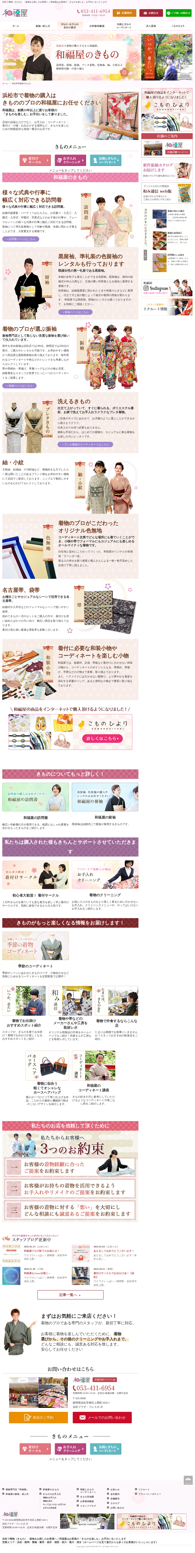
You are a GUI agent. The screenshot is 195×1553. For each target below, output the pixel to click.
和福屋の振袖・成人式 (17, 1494)
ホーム (5, 83)
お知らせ (115, 1489)
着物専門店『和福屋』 (17, 1489)
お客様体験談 (87, 1501)
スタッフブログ (88, 1506)
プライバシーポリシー (149, 1494)
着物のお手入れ (49, 1498)
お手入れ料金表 (49, 1508)
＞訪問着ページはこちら (20, 239)
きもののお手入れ (52, 1494)
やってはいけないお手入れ (54, 1504)
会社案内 (115, 1494)
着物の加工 (48, 1501)
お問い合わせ (117, 1508)
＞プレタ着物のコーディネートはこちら (85, 444)
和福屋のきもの (51, 1489)
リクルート (144, 1489)
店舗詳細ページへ (104, 1379)
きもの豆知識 (87, 1497)
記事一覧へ (70, 1295)
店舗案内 (115, 1498)
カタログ (115, 1503)
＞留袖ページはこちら (75, 312)
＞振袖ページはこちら (19, 385)
